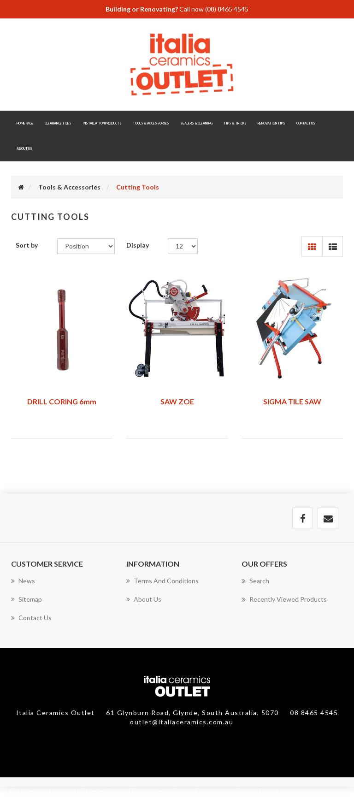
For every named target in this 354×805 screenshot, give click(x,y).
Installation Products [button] (102, 123)
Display (137, 245)
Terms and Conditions (162, 581)
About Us (24, 148)
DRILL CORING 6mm (61, 401)
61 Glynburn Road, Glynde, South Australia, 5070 (193, 712)
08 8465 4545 (314, 712)
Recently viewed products (284, 599)
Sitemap (26, 599)
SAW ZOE (177, 401)
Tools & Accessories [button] (151, 123)
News (23, 581)
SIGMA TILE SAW (292, 401)
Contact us (31, 618)
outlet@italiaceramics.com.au (181, 722)
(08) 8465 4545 (226, 9)
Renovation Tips (271, 123)
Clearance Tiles (58, 123)
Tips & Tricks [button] (235, 123)
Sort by (27, 245)
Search (255, 581)
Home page (25, 123)
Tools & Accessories (69, 187)
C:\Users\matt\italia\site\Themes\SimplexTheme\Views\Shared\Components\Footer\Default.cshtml (154, 791)
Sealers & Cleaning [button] (196, 123)
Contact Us (305, 123)
